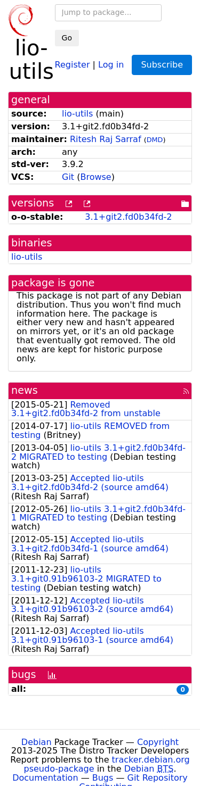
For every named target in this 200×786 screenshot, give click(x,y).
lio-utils (77, 114)
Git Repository (157, 778)
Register (72, 64)
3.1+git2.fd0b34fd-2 (128, 217)
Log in (111, 64)
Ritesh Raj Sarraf (105, 139)
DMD (155, 140)
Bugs (103, 778)
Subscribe (162, 65)
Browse (95, 177)
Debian (36, 742)
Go (67, 38)
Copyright (158, 742)
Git (68, 177)
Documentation (45, 778)
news (24, 390)
